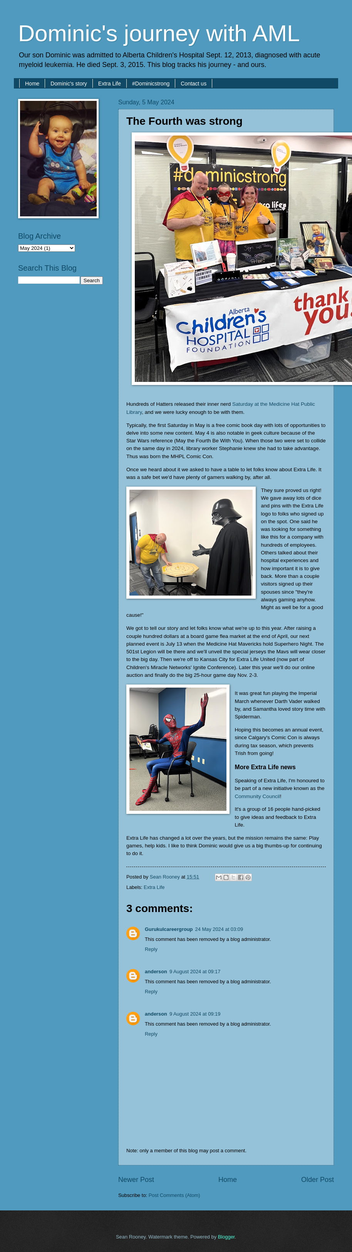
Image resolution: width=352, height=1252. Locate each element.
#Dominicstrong (150, 83)
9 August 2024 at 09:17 (194, 971)
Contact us (193, 83)
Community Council (257, 796)
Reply (151, 949)
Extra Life (109, 83)
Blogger (226, 1237)
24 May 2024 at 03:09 (219, 929)
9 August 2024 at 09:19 (194, 1014)
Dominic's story (68, 83)
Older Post (317, 1179)
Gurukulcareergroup (169, 929)
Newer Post (136, 1179)
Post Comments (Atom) (174, 1195)
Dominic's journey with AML (159, 33)
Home (32, 83)
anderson (156, 971)
